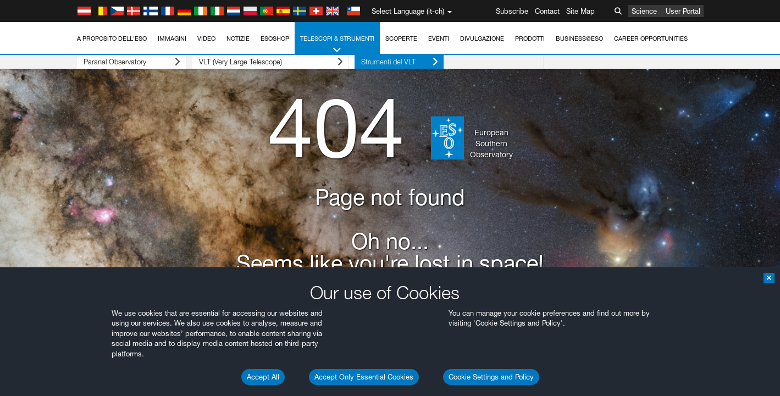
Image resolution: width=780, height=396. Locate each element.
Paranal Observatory (126, 62)
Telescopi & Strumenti (337, 45)
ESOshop (275, 38)
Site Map (580, 11)
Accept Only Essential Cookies (363, 376)
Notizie (238, 38)
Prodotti (530, 38)
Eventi (438, 38)
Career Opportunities (651, 38)
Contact (547, 11)
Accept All (263, 376)
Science (644, 11)
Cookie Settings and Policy (491, 376)
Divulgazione (482, 38)
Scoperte (401, 38)
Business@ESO (579, 38)
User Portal (683, 11)
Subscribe (512, 11)
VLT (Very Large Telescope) (259, 62)
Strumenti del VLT (382, 62)
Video (206, 38)
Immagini (172, 38)
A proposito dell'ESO (112, 38)
